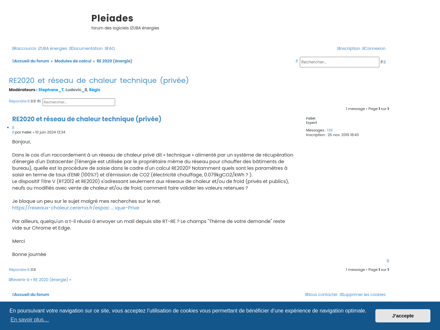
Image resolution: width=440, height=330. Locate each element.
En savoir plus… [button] (30, 319)
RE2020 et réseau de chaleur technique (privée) (99, 80)
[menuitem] (52, 48)
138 (329, 130)
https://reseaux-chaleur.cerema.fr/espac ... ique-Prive (75, 207)
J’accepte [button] (403, 315)
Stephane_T (51, 89)
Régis (94, 89)
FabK (311, 118)
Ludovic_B (76, 89)
